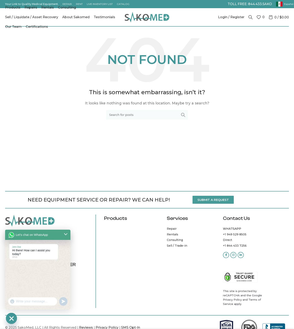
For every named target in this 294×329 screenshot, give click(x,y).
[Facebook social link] (226, 255)
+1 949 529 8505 (234, 234)
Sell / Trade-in (177, 245)
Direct (227, 240)
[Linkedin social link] (241, 255)
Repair (172, 229)
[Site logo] (147, 17)
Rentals (172, 234)
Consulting (175, 240)
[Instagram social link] (233, 255)
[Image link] (30, 220)
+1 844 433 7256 (235, 245)
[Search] (250, 17)
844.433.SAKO (260, 4)
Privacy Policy (232, 299)
